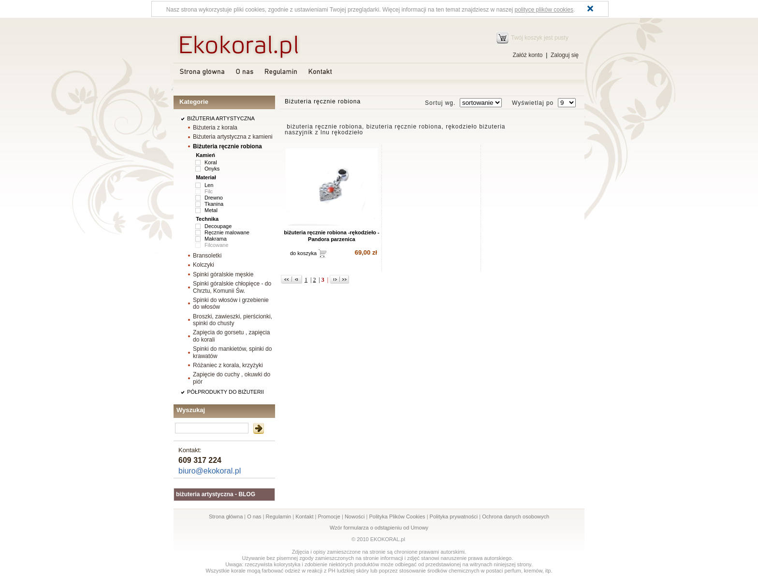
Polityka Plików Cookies (397, 516)
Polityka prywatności (454, 516)
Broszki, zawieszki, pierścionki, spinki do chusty (232, 320)
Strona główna (226, 516)
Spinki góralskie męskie (223, 274)
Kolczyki (203, 264)
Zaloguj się (565, 55)
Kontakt (304, 516)
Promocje (329, 516)
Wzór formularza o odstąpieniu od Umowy (379, 528)
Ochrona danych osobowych (515, 516)
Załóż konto (527, 55)
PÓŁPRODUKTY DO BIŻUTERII (225, 392)
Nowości (355, 516)
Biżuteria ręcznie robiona (227, 146)
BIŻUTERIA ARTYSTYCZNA (221, 118)
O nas (254, 516)
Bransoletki (207, 255)
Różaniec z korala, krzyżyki (228, 365)
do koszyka (303, 253)
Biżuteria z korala (215, 127)
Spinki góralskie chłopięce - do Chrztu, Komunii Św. (232, 287)
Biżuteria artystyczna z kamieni (233, 136)
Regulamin (279, 516)
